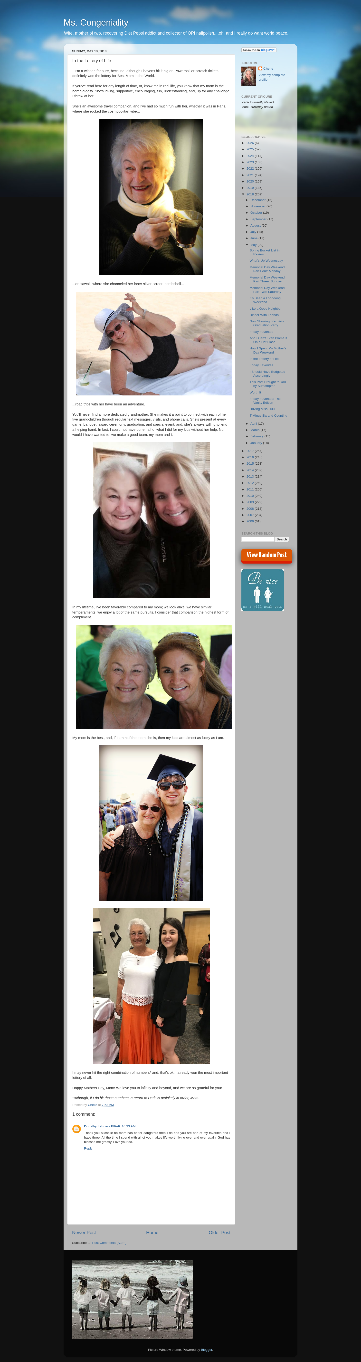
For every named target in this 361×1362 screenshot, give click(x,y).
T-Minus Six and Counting (268, 415)
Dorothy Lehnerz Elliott (102, 1126)
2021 (251, 175)
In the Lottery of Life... (266, 359)
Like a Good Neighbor (266, 308)
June (254, 238)
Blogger (206, 1350)
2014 (251, 470)
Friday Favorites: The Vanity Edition (265, 400)
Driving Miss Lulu (262, 409)
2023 (251, 162)
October (256, 212)
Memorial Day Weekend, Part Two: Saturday (268, 290)
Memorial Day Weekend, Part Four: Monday (268, 269)
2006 (251, 521)
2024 (251, 156)
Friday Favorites (261, 332)
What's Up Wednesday (266, 260)
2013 (251, 476)
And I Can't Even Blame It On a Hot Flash (268, 340)
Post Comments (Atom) (109, 1243)
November (258, 206)
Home (152, 1232)
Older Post (219, 1232)
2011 (251, 489)
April (254, 423)
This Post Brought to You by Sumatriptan (268, 384)
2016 (251, 457)
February (257, 436)
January (256, 443)
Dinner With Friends (264, 315)
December (258, 200)
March (255, 430)
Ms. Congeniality (96, 23)
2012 (251, 483)
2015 (251, 463)
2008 (251, 508)
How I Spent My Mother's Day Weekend (268, 350)
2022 (251, 168)
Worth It (255, 392)
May (253, 245)
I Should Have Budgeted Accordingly (267, 373)
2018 (251, 194)
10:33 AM (129, 1126)
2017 (251, 451)
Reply (88, 1148)
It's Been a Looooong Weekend (265, 300)
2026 (251, 143)
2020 (251, 181)
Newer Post (84, 1232)
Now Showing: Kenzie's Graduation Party (267, 323)
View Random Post (267, 555)
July (253, 232)
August (256, 225)
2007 (251, 515)
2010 (251, 496)
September (258, 219)
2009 (251, 502)
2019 (251, 188)
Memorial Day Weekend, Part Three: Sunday (268, 279)
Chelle (268, 68)
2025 (251, 149)
